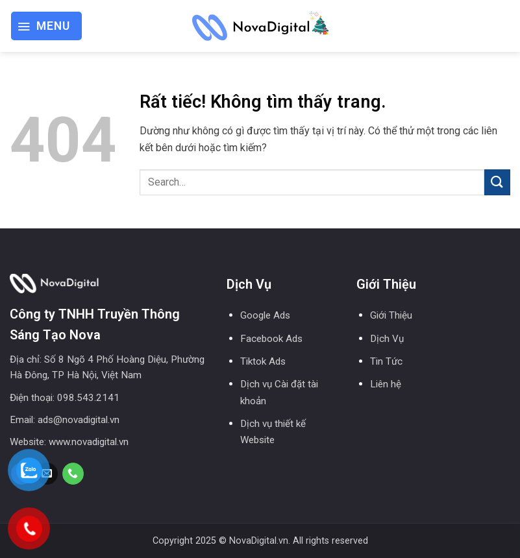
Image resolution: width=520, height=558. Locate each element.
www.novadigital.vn (89, 442)
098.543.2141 (88, 398)
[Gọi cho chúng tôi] (73, 474)
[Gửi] (497, 182)
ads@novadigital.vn (78, 420)
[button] (46, 26)
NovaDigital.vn (258, 540)
